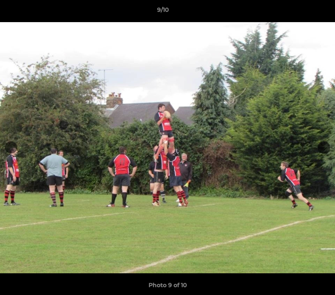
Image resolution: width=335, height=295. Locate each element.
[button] (300, 12)
